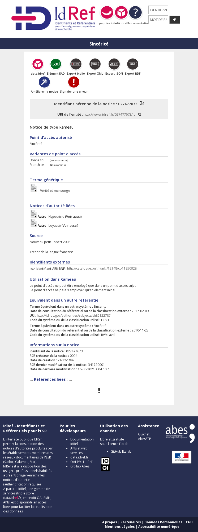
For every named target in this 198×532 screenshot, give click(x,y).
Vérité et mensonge (54, 190)
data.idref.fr (79, 457)
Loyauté (49, 225)
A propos (109, 522)
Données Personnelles (163, 522)
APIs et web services (79, 450)
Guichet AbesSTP (144, 436)
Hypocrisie (51, 216)
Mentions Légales (120, 526)
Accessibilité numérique (158, 526)
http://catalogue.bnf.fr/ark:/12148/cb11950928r (102, 268)
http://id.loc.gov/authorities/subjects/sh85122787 (74, 315)
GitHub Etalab (121, 451)
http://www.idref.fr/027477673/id (110, 114)
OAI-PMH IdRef (81, 462)
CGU (189, 522)
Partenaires (130, 522)
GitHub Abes (79, 466)
